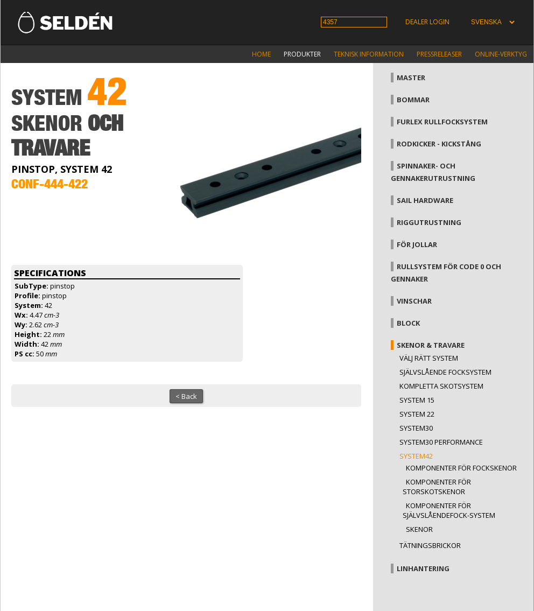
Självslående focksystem (445, 372)
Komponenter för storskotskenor (437, 486)
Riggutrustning (429, 222)
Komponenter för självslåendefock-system (449, 510)
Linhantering (423, 568)
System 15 (416, 400)
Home (261, 54)
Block (408, 323)
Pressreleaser (439, 54)
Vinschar (414, 301)
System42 (416, 456)
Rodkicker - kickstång (439, 144)
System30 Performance (441, 442)
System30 (416, 428)
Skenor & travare (431, 345)
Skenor (419, 529)
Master (411, 77)
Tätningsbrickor (430, 545)
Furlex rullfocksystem (442, 122)
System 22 (416, 414)
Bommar (413, 99)
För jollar (417, 244)
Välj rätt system (428, 358)
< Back (186, 396)
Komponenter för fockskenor (461, 468)
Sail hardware (425, 200)
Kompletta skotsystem (441, 386)
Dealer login (427, 21)
